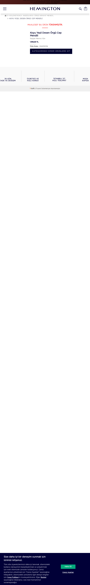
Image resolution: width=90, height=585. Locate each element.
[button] (8, 76)
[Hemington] (45, 8)
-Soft (32, 88)
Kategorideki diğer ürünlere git (51, 51)
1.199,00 (33, 42)
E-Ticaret (38, 88)
